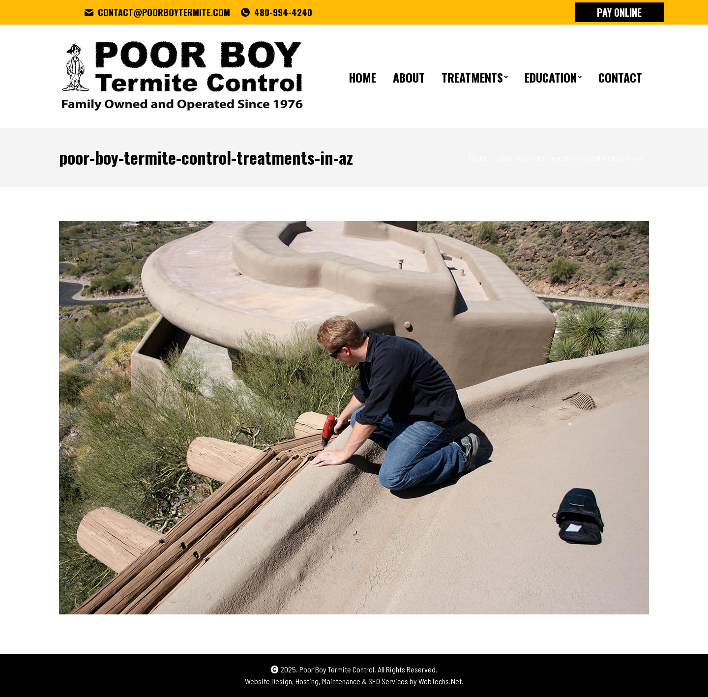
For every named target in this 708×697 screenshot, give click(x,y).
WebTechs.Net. (441, 681)
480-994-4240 (276, 12)
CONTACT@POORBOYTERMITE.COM (157, 12)
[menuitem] (362, 76)
